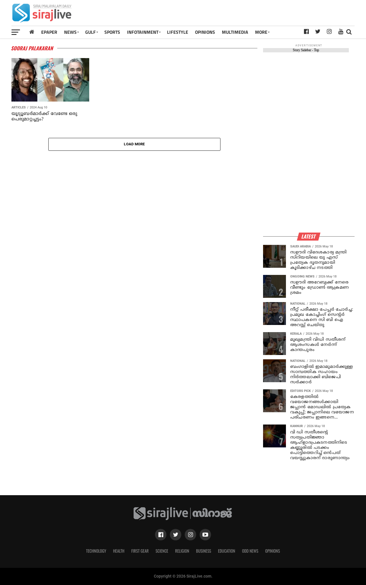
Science (162, 551)
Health (119, 551)
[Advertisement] (250, 14)
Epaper (49, 32)
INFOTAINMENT (142, 32)
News (70, 32)
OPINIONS (205, 32)
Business (203, 551)
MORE (261, 32)
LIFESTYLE (177, 32)
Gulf (90, 32)
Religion (182, 551)
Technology (96, 551)
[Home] (32, 32)
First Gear (140, 551)
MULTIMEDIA (235, 32)
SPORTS (112, 32)
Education (226, 551)
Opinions (272, 551)
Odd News (250, 551)
